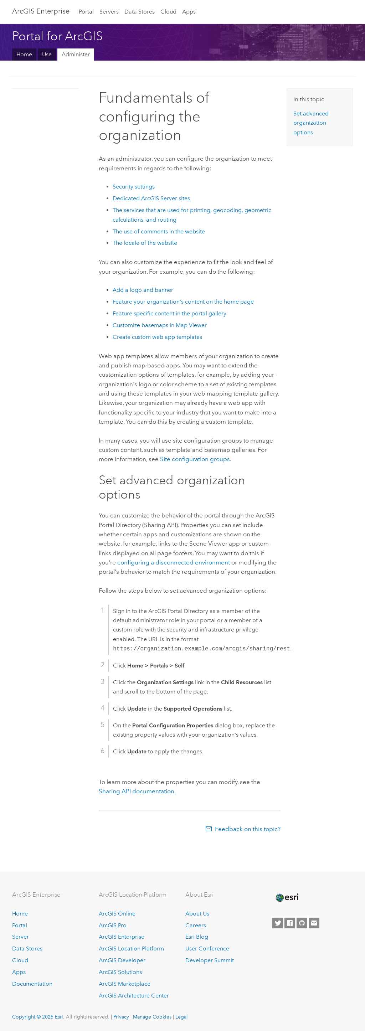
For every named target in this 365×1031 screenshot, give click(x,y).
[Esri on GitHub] (302, 923)
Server (20, 936)
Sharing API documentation (136, 791)
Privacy (121, 1017)
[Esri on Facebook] (289, 923)
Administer (76, 54)
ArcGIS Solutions (120, 972)
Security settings (134, 186)
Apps (189, 11)
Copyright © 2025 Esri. (38, 1017)
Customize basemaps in (160, 325)
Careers (195, 925)
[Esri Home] (286, 897)
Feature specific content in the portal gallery (169, 313)
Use (47, 54)
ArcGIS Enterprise (41, 11)
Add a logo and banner (143, 290)
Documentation (32, 983)
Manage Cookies (152, 1017)
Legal (181, 1017)
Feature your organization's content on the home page (183, 301)
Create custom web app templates (157, 337)
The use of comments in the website (159, 231)
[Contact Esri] (314, 923)
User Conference (207, 948)
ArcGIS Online (117, 913)
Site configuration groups (195, 459)
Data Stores (139, 11)
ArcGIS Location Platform (131, 948)
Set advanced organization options (311, 123)
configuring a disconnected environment (173, 562)
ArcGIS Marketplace (124, 983)
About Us (197, 913)
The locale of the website (145, 242)
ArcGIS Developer (122, 960)
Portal (86, 11)
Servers (109, 11)
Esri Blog (196, 936)
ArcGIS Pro (113, 925)
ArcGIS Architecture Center (134, 995)
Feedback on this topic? (248, 828)
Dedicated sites (151, 198)
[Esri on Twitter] (277, 923)
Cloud (168, 11)
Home (24, 54)
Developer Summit (209, 960)
